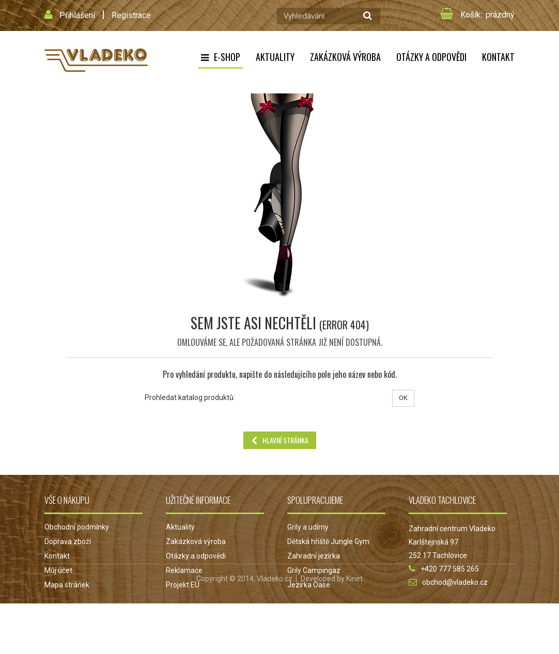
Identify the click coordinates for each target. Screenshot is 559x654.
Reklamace (184, 570)
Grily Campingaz (313, 570)
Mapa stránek (66, 585)
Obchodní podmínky (76, 527)
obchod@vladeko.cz (455, 582)
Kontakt (498, 56)
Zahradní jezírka (313, 556)
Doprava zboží (67, 541)
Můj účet (58, 570)
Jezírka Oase (308, 585)
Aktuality (275, 56)
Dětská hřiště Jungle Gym (328, 541)
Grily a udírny (308, 527)
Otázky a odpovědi (431, 56)
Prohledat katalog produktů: (190, 397)
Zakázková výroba (345, 56)
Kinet (354, 629)
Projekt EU (182, 585)
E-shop (227, 56)
